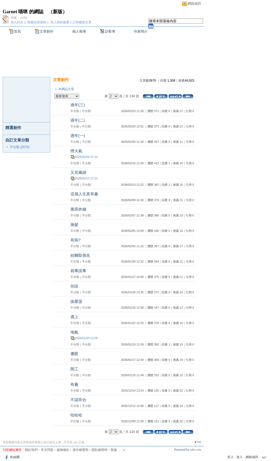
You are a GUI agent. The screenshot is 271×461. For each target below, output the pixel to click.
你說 (74, 286)
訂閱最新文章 (82, 22)
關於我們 (31, 450)
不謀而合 (78, 399)
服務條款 (63, 450)
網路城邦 (194, 4)
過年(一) (77, 135)
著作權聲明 (80, 450)
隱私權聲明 (99, 450)
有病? (75, 240)
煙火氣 (76, 151)
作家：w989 (19, 18)
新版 (57, 11)
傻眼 (74, 353)
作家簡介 (141, 31)
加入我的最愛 (59, 22)
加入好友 (17, 22)
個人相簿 (79, 31)
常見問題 (47, 450)
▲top (197, 442)
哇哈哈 (76, 415)
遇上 (74, 316)
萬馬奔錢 (78, 209)
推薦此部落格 (36, 22)
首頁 (17, 31)
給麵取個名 (80, 255)
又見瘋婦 (78, 172)
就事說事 (78, 270)
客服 (114, 450)
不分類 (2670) (19, 147)
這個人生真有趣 (84, 194)
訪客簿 (110, 31)
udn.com (195, 449)
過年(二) (77, 120)
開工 (74, 369)
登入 (230, 457)
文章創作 (46, 31)
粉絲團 (15, 457)
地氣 (74, 332)
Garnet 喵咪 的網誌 (23, 11)
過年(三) (77, 105)
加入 (239, 457)
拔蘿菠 (76, 301)
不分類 (74, 111)
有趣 (74, 384)
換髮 (74, 224)
